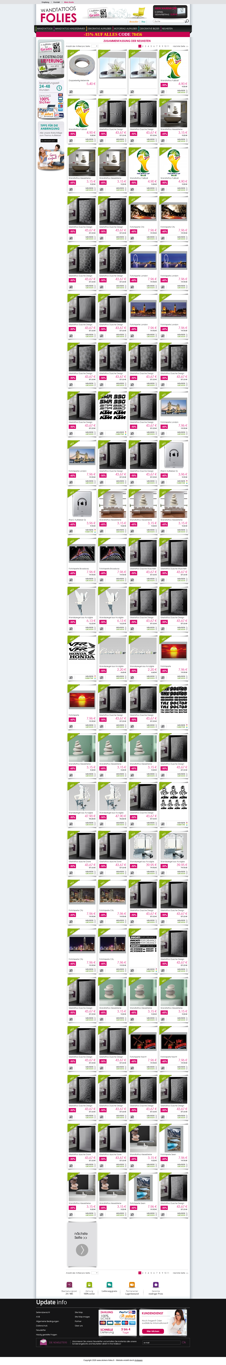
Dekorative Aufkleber (99, 28)
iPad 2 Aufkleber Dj (169, 470)
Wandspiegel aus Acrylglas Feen (81, 813)
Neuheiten (167, 28)
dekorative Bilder (149, 28)
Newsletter (41, 1330)
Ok (183, 1342)
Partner (78, 1321)
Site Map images (82, 1316)
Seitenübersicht (43, 1312)
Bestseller (133, 22)
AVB (38, 1316)
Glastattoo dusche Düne (80, 861)
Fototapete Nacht (138, 1056)
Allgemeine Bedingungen (47, 1321)
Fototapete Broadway (79, 568)
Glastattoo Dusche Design (111, 129)
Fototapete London (139, 275)
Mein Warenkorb (166, 8)
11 (168, 46)
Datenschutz (41, 1325)
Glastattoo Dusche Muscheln (143, 568)
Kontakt (57, 2)
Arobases (139, 1360)
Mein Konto (69, 2)
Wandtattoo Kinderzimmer (70, 28)
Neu (143, 22)
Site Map (79, 1312)
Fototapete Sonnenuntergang (169, 667)
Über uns (79, 1325)
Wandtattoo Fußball (169, 80)
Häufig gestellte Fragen (46, 1334)
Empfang (45, 2)
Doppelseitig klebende (79, 80)
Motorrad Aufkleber (125, 28)
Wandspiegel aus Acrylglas (81, 617)
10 (165, 46)
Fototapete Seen (168, 1154)
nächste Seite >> (180, 46)
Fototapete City (137, 226)
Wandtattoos (44, 28)
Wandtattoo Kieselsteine (172, 129)
